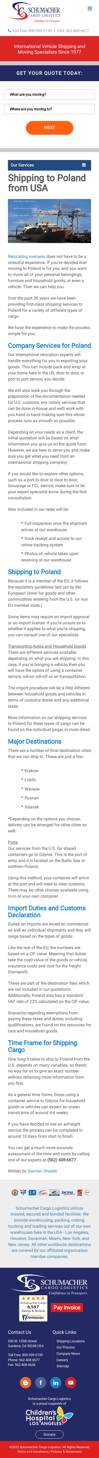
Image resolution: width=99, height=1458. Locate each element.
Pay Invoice (67, 1307)
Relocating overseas (26, 256)
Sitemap (61, 1366)
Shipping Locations (69, 1341)
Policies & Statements (66, 1451)
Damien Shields (42, 1171)
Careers (60, 1360)
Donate (49, 1434)
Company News (66, 1354)
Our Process (64, 1347)
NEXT (49, 127)
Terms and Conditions (33, 1451)
